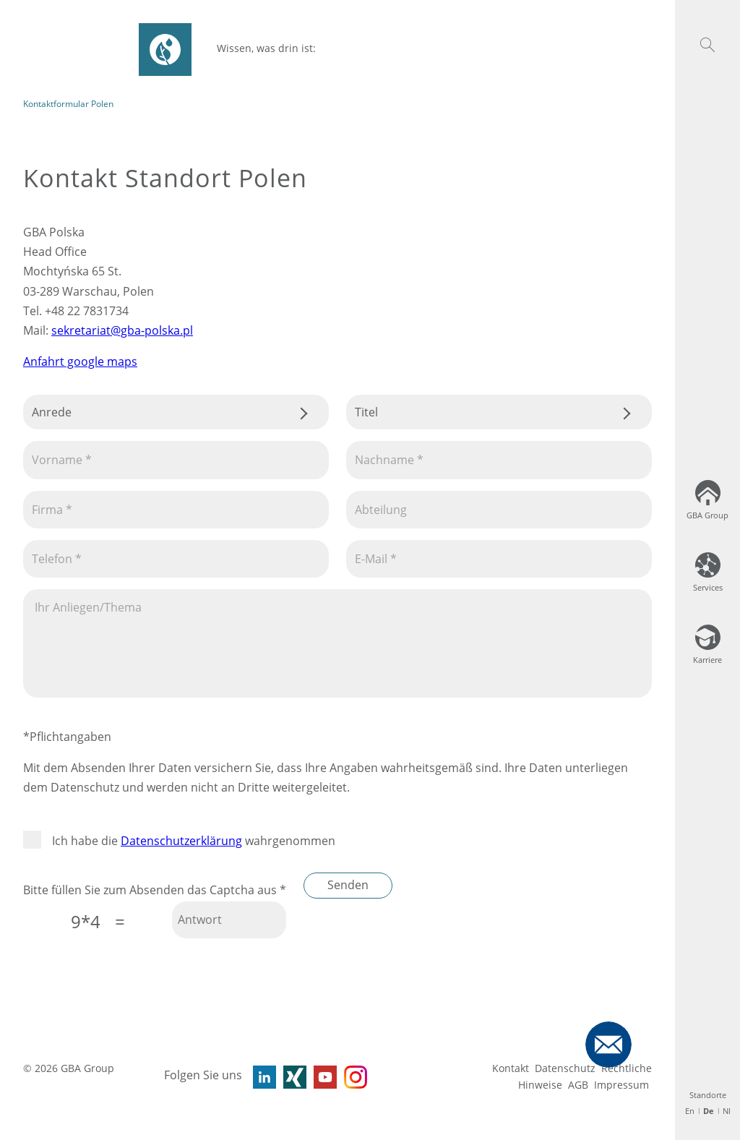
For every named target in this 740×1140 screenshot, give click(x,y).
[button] (707, 45)
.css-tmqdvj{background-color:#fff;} (176, 412)
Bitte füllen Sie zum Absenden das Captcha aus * (154, 890)
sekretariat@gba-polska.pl (122, 330)
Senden (348, 885)
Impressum (621, 1085)
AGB (578, 1085)
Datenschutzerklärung (181, 841)
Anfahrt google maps (80, 361)
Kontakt (510, 1068)
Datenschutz (565, 1068)
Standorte (707, 1094)
